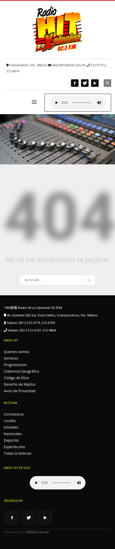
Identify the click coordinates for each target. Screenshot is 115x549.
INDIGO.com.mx (37, 532)
